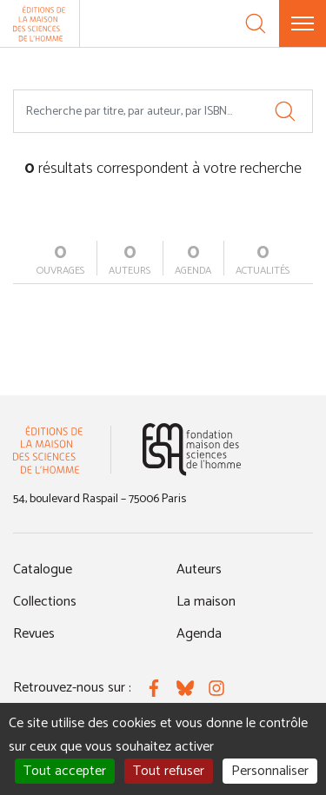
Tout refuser (168, 771)
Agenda (199, 634)
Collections (45, 601)
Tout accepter (64, 771)
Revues (34, 634)
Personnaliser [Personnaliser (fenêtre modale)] (270, 771)
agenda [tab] (193, 260)
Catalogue (42, 569)
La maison (206, 601)
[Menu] (302, 23)
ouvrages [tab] (60, 260)
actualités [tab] (262, 260)
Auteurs (199, 569)
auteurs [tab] (129, 260)
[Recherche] (255, 23)
